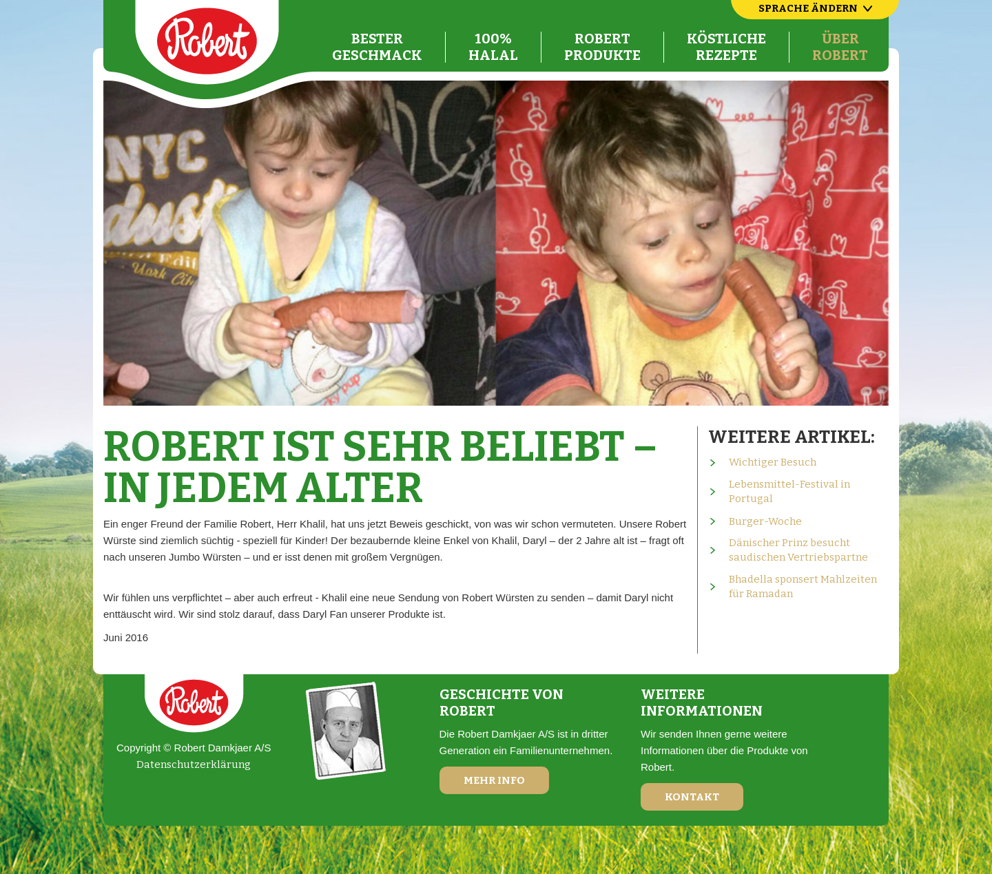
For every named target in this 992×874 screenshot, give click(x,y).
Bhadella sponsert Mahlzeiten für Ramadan (803, 586)
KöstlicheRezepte (726, 46)
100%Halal (493, 46)
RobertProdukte (602, 46)
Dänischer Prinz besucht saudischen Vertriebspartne (798, 550)
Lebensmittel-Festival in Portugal (789, 491)
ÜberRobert (840, 46)
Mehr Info (494, 780)
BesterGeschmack (377, 46)
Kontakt (692, 797)
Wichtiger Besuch (772, 462)
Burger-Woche (765, 521)
